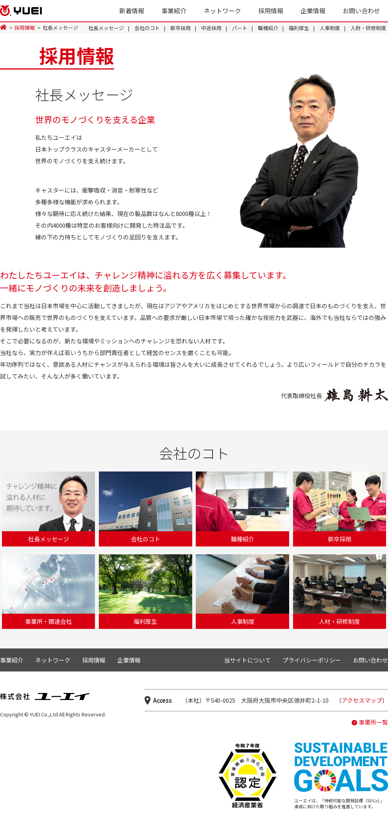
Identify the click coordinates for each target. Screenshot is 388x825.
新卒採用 (180, 28)
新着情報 (131, 10)
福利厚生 (299, 28)
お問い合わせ (361, 10)
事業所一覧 (373, 722)
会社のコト (147, 28)
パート (239, 28)
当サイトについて (247, 660)
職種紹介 (268, 28)
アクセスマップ (362, 700)
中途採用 (211, 28)
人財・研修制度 (368, 28)
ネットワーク (222, 10)
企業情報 (312, 10)
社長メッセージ (106, 28)
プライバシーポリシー (312, 660)
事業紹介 (173, 10)
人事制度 (330, 28)
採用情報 (270, 10)
